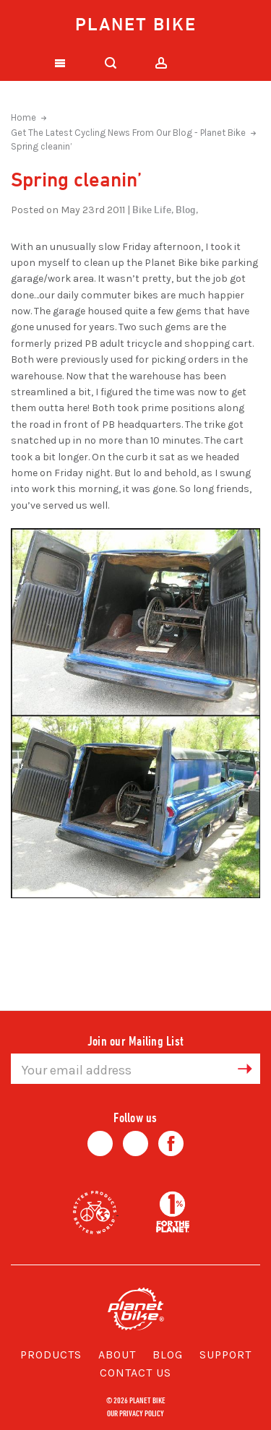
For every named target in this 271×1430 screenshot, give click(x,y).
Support (225, 1354)
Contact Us (135, 1372)
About (117, 1354)
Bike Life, (152, 209)
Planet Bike (136, 24)
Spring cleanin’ (41, 146)
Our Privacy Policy (135, 1413)
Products (51, 1354)
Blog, (187, 209)
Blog (167, 1354)
